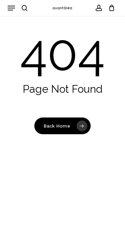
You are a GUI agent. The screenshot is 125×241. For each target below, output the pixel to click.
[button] (11, 8)
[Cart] (110, 8)
